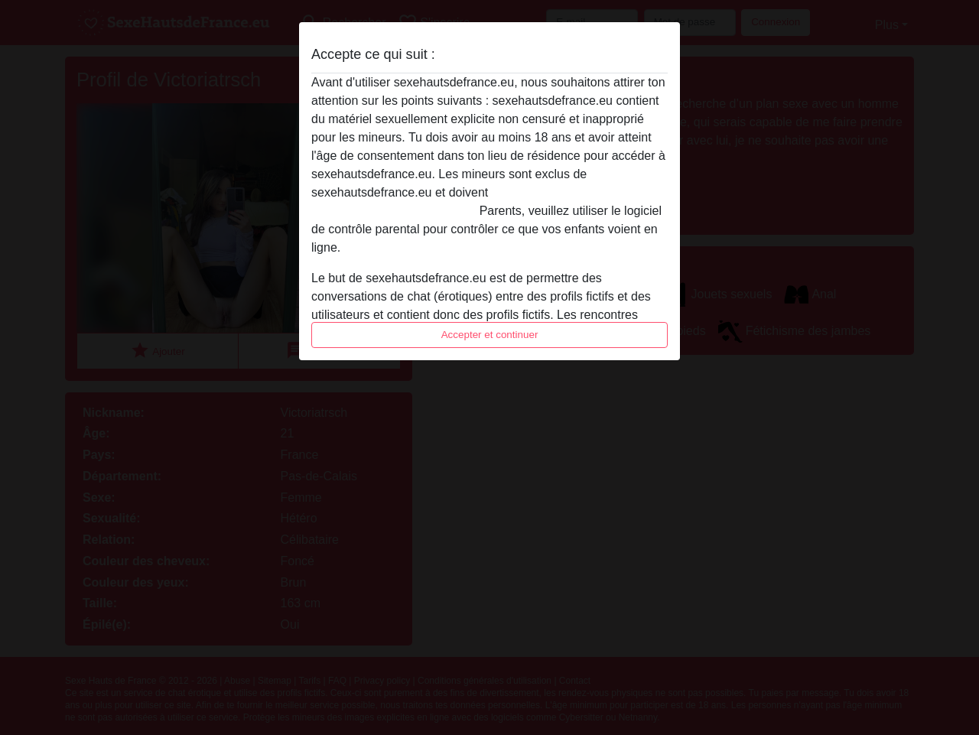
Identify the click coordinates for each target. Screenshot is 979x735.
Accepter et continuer (489, 334)
